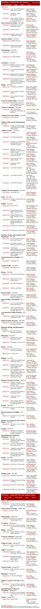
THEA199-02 (6, 469)
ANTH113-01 (6, 56)
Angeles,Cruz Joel (31, 125)
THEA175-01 (6, 599)
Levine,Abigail (30, 199)
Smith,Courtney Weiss (32, 551)
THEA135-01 (6, 459)
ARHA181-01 (6, 74)
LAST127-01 (6, 316)
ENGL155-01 (6, 210)
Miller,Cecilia (30, 288)
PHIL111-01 (6, 337)
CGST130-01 (6, 102)
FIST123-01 (6, 9)
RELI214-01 (6, 364)
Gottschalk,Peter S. (31, 78)
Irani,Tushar (29, 175)
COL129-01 (6, 163)
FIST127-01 (6, 391)
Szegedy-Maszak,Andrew (32, 109)
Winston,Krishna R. (31, 192)
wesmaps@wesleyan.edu (8, 606)
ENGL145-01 (6, 205)
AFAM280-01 (6, 34)
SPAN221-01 (6, 294)
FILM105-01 (6, 125)
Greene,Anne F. (30, 219)
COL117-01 (6, 141)
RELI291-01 (6, 369)
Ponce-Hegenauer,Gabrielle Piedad (31, 143)
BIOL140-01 (6, 91)
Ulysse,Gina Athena (31, 518)
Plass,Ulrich (29, 545)
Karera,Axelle (30, 25)
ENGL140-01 (6, 551)
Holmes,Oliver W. (31, 274)
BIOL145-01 (6, 531)
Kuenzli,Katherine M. (31, 69)
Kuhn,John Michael (31, 210)
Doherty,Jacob (30, 52)
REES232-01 (6, 424)
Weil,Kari (28, 167)
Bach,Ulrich (29, 18)
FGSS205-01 (6, 248)
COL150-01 (6, 167)
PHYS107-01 (6, 349)
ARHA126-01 (6, 525)
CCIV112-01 (6, 109)
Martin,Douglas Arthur (32, 205)
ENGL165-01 (6, 556)
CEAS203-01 (6, 117)
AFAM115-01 (6, 29)
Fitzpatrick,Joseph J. (31, 132)
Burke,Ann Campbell (31, 86)
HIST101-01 (6, 274)
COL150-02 (6, 175)
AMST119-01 (6, 40)
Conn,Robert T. (30, 316)
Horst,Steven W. (30, 342)
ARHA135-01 (6, 64)
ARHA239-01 (6, 78)
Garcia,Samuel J (30, 137)
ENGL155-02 (6, 215)
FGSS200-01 (6, 243)
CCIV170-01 (6, 538)
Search (29, 4)
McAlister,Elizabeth (31, 34)
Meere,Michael (30, 9)
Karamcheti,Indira (31, 40)
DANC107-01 (6, 199)
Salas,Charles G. (30, 13)
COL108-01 (6, 132)
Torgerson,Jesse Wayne (32, 183)
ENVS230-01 (6, 192)
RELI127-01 (6, 360)
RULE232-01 (6, 415)
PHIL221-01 (6, 342)
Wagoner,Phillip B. (31, 74)
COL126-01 (6, 158)
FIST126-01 (6, 503)
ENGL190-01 (6, 219)
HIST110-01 (6, 278)
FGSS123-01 (6, 238)
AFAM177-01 (6, 510)
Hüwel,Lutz (29, 353)
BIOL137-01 (6, 86)
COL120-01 (6, 149)
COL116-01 (6, 137)
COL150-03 (6, 183)
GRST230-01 (6, 267)
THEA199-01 (6, 464)
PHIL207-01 (6, 575)
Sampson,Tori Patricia (32, 230)
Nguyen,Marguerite (31, 556)
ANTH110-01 (6, 52)
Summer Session (36, 2)
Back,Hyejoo (29, 117)
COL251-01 (6, 545)
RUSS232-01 (6, 407)
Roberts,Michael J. (31, 538)
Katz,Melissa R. (30, 64)
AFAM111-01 (6, 25)
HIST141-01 (6, 288)
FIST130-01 (6, 18)
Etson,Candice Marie (31, 331)
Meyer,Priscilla (30, 407)
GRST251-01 (6, 569)
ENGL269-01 (6, 225)
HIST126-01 (6, 283)
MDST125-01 (6, 322)
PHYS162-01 (6, 353)
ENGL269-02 (6, 230)
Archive (22, 4)
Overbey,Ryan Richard (32, 252)
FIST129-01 (6, 13)
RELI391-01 (6, 375)
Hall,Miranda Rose (31, 225)
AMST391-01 (6, 45)
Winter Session (7, 4)
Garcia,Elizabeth (30, 243)
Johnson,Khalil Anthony (32, 29)
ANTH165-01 (6, 518)
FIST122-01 (6, 382)
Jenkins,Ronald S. (30, 459)
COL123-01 (6, 154)
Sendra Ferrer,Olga (31, 294)
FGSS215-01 (6, 252)
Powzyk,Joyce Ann (31, 91)
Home (15, 4)
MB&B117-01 (6, 331)
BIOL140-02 (6, 96)
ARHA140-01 (6, 69)
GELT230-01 (6, 261)
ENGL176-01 (6, 561)
